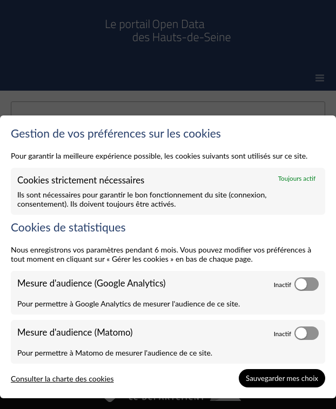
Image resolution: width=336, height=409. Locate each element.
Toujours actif (296, 178)
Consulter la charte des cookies (62, 378)
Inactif (282, 284)
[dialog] (168, 257)
